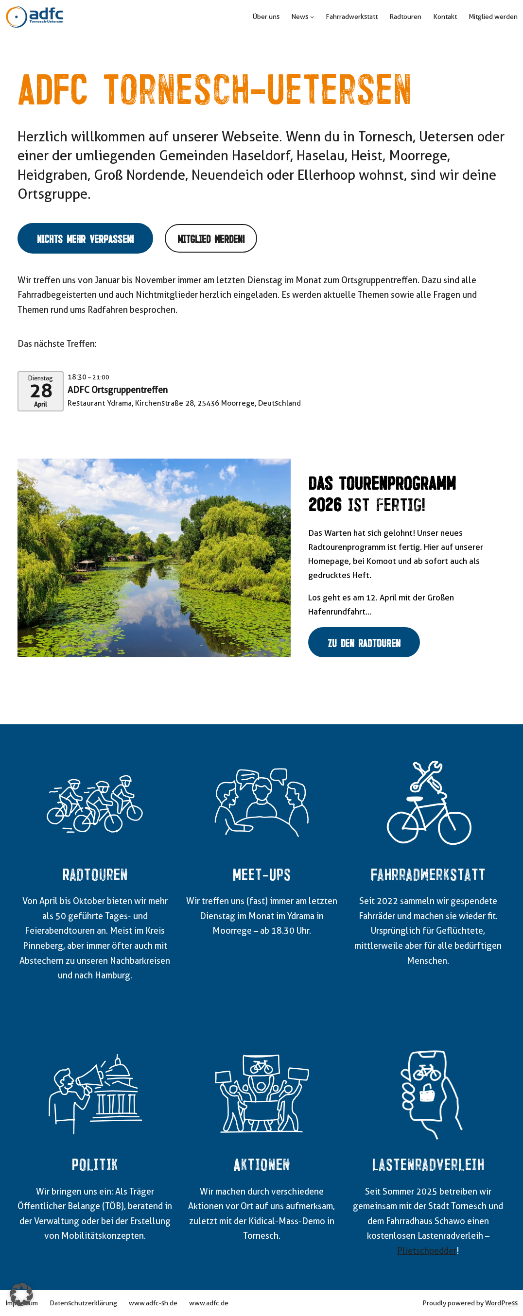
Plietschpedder (426, 1251)
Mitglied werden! (210, 238)
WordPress (501, 1303)
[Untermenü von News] (312, 16)
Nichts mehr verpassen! (85, 238)
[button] (21, 1294)
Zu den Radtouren (364, 642)
